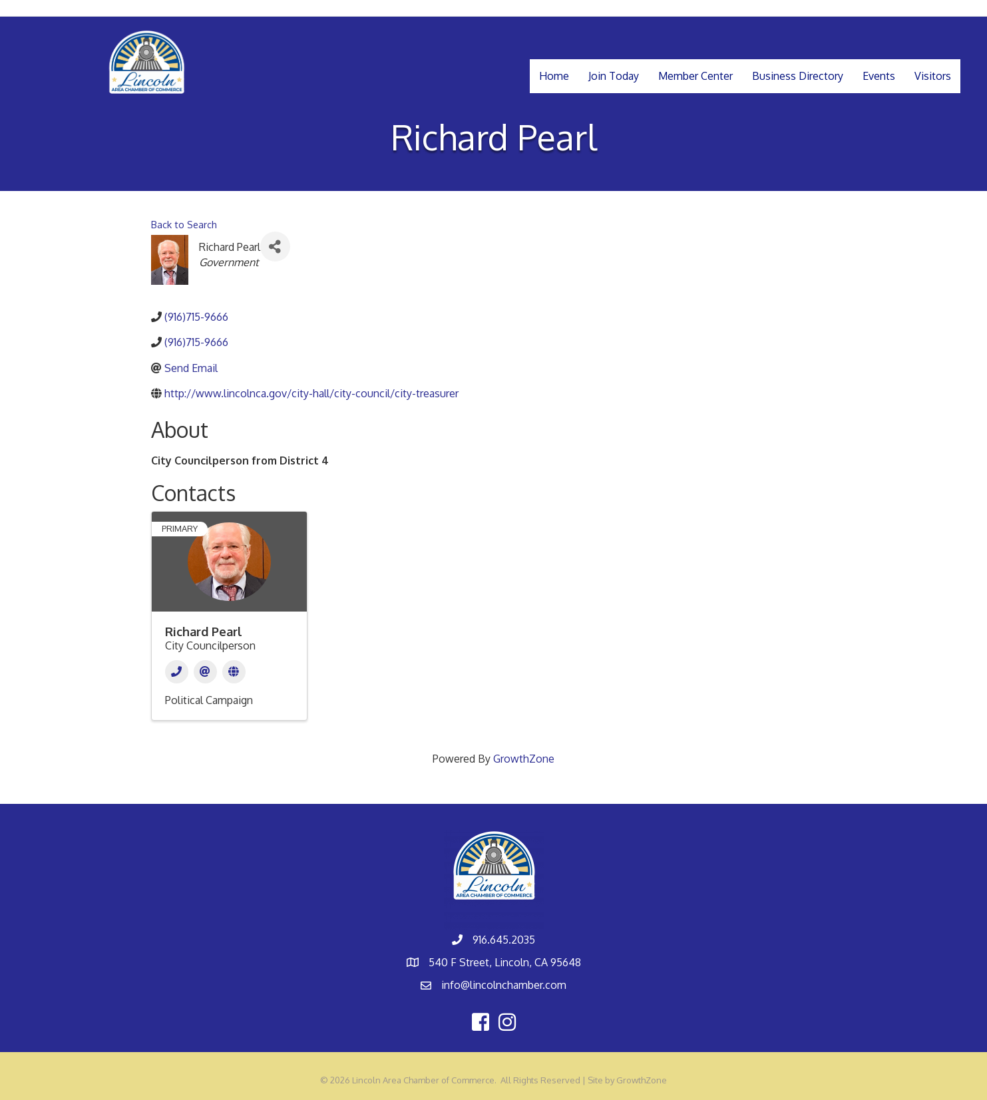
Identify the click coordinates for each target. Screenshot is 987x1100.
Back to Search (184, 224)
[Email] (205, 671)
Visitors (932, 76)
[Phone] (176, 671)
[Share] (275, 247)
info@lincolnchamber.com (503, 985)
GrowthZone (523, 758)
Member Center (695, 76)
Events (879, 76)
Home (554, 76)
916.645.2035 (504, 939)
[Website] (234, 671)
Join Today (613, 76)
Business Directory (797, 76)
